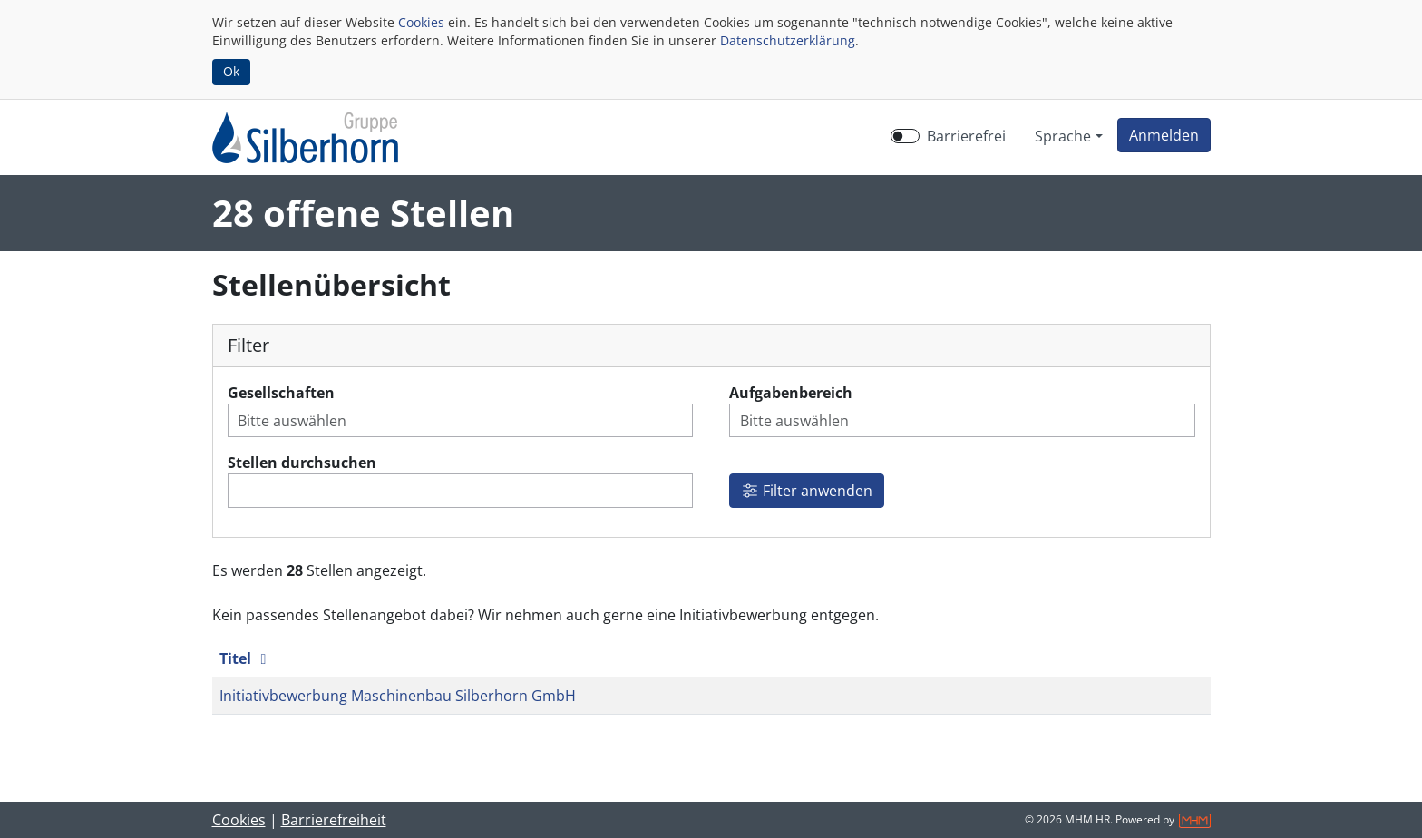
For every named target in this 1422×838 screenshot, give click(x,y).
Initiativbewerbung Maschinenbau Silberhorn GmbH (397, 696)
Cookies (421, 22)
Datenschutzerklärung (787, 40)
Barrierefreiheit (333, 820)
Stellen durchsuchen (302, 463)
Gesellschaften (281, 393)
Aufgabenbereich (790, 393)
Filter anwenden (806, 491)
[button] (1164, 135)
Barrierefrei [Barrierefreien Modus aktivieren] (966, 136)
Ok (231, 71)
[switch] (905, 136)
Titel (246, 658)
